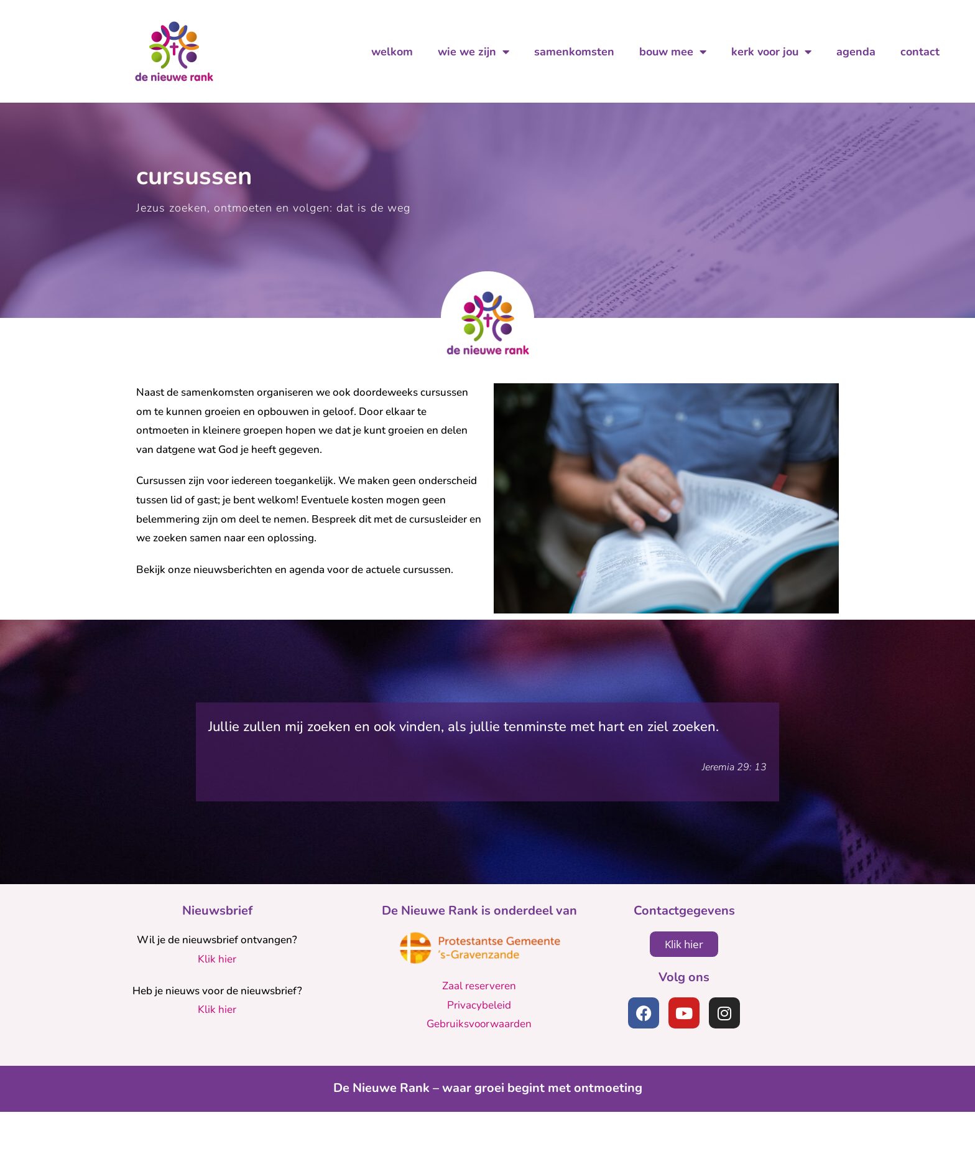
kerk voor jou (771, 51)
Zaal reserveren (479, 1035)
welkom (392, 51)
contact (920, 51)
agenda (856, 51)
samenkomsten (574, 51)
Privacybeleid (479, 1054)
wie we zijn (473, 51)
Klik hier (217, 1008)
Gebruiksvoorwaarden (479, 1073)
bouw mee (672, 51)
